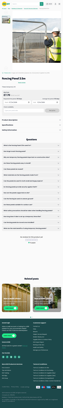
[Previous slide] (6, 12)
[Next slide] (6, 68)
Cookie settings (25, 387)
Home (4, 8)
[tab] (30, 317)
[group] (6, 19)
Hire (9, 8)
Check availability (9, 107)
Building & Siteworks (17, 8)
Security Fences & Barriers (31, 8)
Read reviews (21, 82)
